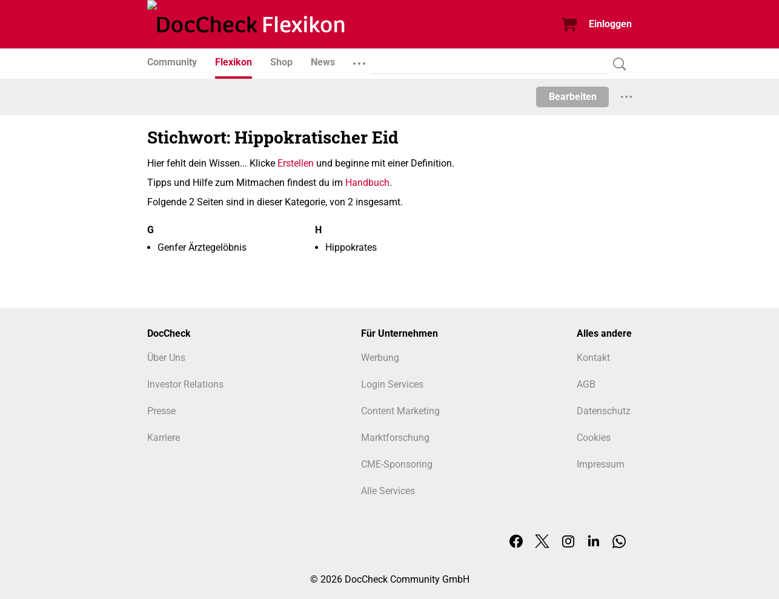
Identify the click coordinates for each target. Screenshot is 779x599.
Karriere (163, 437)
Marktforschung (395, 437)
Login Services (392, 384)
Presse (161, 411)
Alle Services (388, 491)
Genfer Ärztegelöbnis (202, 247)
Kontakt (593, 357)
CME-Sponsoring (397, 464)
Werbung (380, 357)
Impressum (601, 464)
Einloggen (610, 24)
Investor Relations (185, 384)
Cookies (594, 437)
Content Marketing (400, 411)
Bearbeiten (573, 96)
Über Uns (166, 357)
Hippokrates (351, 247)
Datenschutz (604, 411)
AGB (586, 384)
